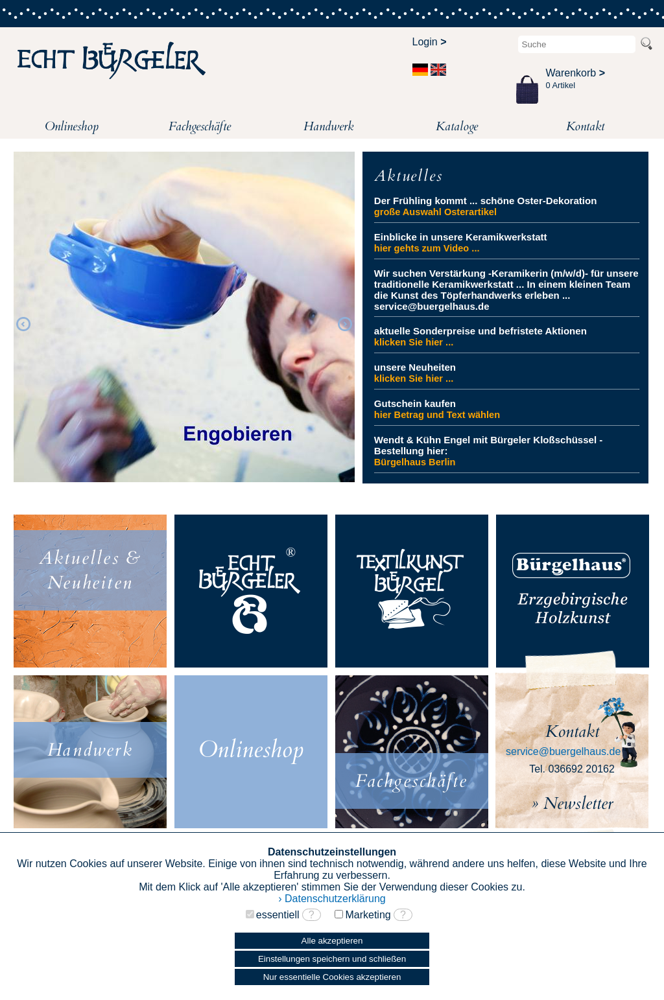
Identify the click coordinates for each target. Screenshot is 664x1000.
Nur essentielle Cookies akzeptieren (332, 977)
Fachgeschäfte (200, 126)
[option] (184, 317)
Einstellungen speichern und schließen (332, 959)
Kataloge (457, 126)
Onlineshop (72, 126)
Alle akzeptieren (332, 941)
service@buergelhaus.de (563, 751)
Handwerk (328, 126)
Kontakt (585, 126)
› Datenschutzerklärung (331, 898)
